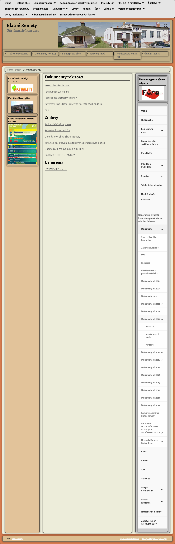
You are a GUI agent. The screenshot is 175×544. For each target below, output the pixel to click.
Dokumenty (58, 9)
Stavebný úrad (97, 53)
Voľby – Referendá (14, 14)
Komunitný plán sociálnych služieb (78, 3)
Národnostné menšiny (44, 14)
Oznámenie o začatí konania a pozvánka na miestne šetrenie (150, 218)
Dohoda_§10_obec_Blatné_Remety (62, 136)
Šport (97, 9)
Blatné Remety (22, 25)
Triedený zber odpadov (17, 9)
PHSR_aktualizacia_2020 (57, 85)
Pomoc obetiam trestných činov (61, 98)
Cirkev (75, 9)
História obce (22, 3)
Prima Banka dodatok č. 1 (57, 130)
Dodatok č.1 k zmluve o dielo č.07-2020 (64, 149)
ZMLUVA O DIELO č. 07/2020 (60, 155)
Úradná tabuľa (40, 9)
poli (47, 110)
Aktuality (109, 9)
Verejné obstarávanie (129, 9)
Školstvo (152, 3)
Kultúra (86, 9)
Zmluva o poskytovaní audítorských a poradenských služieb (75, 143)
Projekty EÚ (107, 3)
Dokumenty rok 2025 (45, 53)
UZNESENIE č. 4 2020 (56, 169)
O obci (8, 3)
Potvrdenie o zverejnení (57, 92)
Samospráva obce (43, 3)
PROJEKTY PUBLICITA (129, 3)
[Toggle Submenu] (162, 130)
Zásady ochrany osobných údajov (77, 14)
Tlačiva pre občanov (17, 53)
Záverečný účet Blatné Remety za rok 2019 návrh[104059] (74, 104)
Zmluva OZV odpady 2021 (58, 124)
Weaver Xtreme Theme (131, 539)
